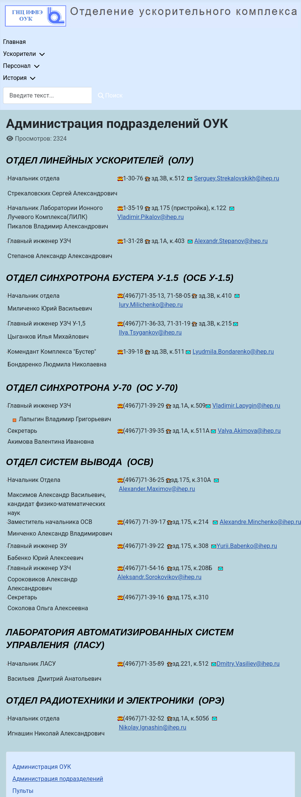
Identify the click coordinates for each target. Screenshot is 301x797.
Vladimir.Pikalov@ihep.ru (150, 217)
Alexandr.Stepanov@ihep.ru (231, 241)
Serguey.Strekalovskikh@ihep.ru (236, 178)
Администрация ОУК (41, 766)
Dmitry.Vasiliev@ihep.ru (248, 663)
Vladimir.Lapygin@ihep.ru (246, 405)
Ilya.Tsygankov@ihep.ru (150, 332)
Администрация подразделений (57, 778)
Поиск (110, 95)
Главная (14, 41)
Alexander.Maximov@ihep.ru (157, 488)
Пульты (22, 790)
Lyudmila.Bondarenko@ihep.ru (233, 351)
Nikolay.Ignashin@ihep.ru (153, 727)
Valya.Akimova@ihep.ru (249, 430)
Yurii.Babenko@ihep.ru (247, 545)
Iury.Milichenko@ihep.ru (151, 304)
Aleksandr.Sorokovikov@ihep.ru (159, 577)
